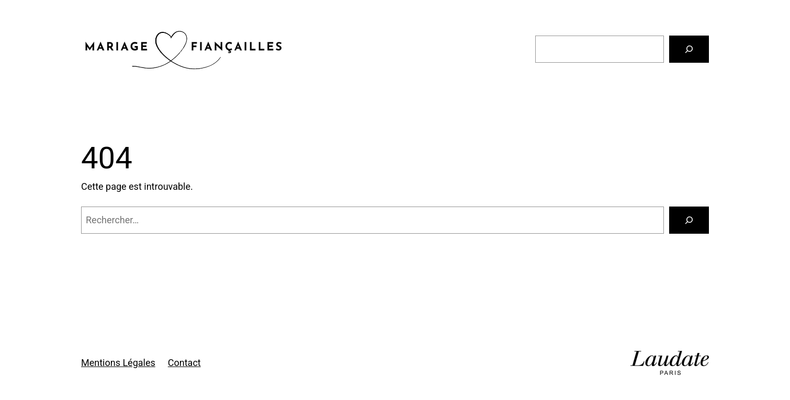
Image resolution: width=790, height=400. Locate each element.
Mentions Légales (118, 362)
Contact (184, 362)
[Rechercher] (689, 49)
